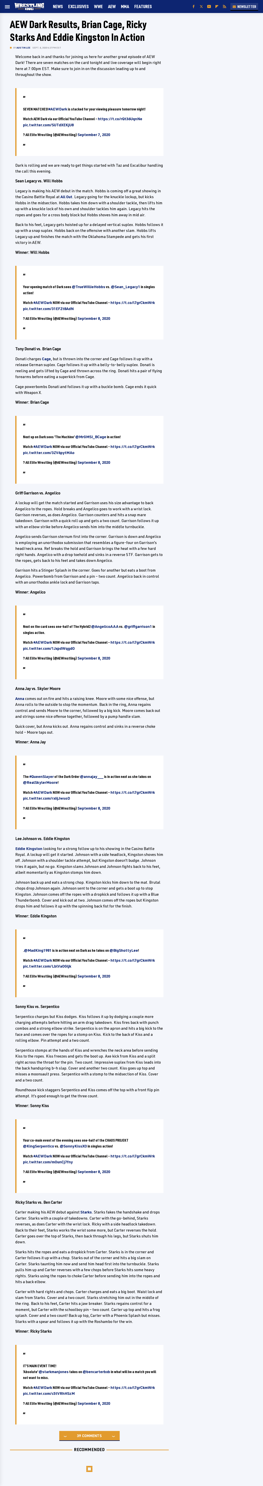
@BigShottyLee (124, 950)
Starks (86, 1212)
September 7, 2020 (94, 134)
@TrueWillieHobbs (88, 286)
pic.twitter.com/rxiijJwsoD (46, 798)
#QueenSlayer (41, 776)
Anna (19, 698)
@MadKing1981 (38, 950)
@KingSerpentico (38, 1146)
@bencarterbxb (96, 1371)
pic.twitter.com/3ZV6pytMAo (49, 452)
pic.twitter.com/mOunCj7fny (48, 1161)
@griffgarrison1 (138, 626)
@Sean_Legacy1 (125, 286)
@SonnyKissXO (73, 1146)
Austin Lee (23, 47)
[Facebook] (193, 6)
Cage (46, 358)
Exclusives (78, 6)
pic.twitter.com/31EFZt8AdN (48, 308)
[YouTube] (209, 6)
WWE (98, 6)
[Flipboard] (217, 6)
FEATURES (143, 6)
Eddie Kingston (28, 848)
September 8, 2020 (94, 318)
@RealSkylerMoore (40, 782)
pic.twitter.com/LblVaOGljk (47, 966)
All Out (66, 196)
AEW (112, 6)
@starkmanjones (54, 1371)
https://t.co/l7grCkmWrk (133, 302)
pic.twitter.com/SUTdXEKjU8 (48, 124)
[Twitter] (201, 6)
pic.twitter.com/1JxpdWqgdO (49, 648)
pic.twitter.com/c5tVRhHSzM (49, 1393)
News (58, 6)
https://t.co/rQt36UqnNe (120, 118)
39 (79, 1435)
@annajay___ (91, 776)
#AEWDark (57, 109)
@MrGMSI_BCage (90, 436)
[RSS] (224, 6)
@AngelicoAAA (104, 626)
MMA (125, 6)
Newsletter (244, 6)
